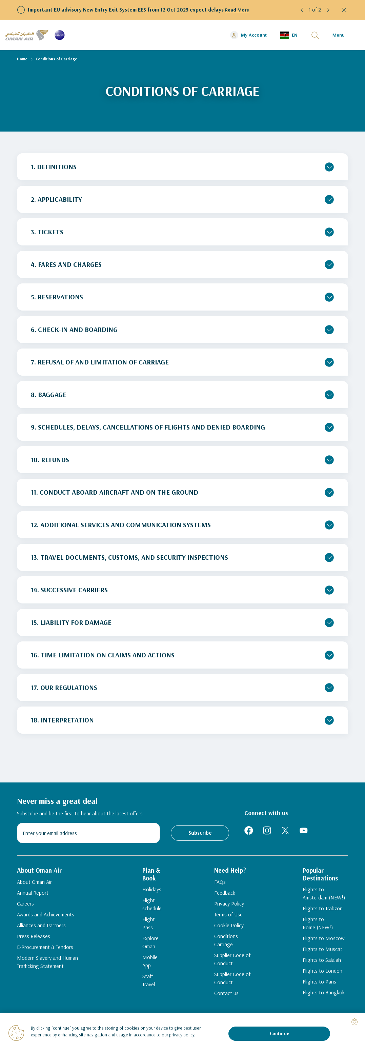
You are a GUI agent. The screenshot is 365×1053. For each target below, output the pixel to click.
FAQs (220, 895)
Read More (238, 9)
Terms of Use (229, 927)
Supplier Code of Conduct (233, 972)
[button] (302, 10)
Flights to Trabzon (320, 914)
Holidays (147, 895)
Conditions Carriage (226, 953)
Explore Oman (146, 939)
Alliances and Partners (41, 928)
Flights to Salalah (319, 965)
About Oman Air (34, 885)
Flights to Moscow (321, 943)
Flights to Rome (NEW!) (315, 928)
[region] (182, 1033)
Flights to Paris (317, 987)
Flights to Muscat (320, 954)
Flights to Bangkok (321, 998)
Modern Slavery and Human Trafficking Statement (47, 965)
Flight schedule (147, 909)
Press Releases (33, 939)
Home (22, 58)
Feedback (225, 905)
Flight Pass (150, 924)
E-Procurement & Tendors (45, 950)
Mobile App (150, 954)
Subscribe (200, 832)
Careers (25, 906)
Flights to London (320, 976)
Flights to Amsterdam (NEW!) (324, 899)
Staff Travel (150, 965)
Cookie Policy (229, 938)
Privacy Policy (229, 916)
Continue (279, 1033)
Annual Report (32, 896)
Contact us (227, 1006)
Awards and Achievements (45, 917)
